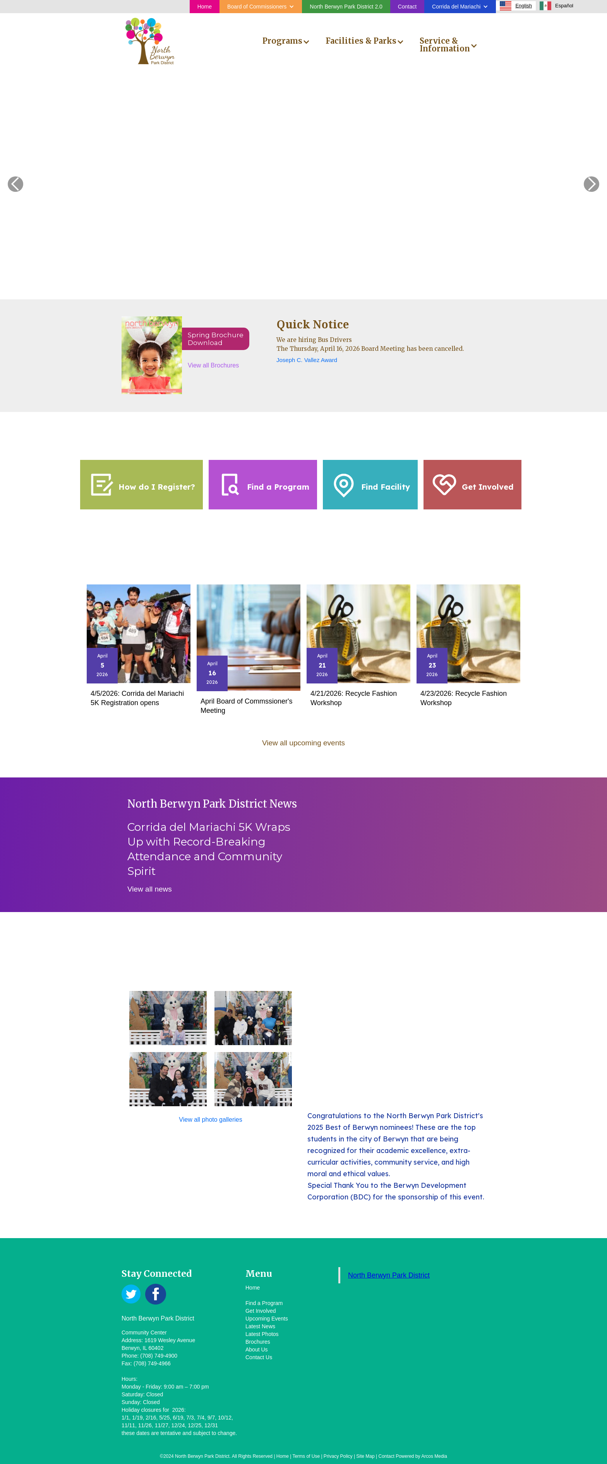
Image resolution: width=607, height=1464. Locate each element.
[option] (556, 5)
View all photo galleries (210, 1119)
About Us (256, 1349)
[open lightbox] (168, 1018)
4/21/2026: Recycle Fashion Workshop (353, 698)
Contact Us (258, 1357)
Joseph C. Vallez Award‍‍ (306, 360)
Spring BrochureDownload (215, 339)
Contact (407, 6)
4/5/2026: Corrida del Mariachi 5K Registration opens (137, 698)
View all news (149, 889)
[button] (260, 6)
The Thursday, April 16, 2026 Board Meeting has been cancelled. (370, 348)
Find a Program (264, 1303)
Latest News (260, 1326)
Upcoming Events (266, 1318)
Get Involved (260, 1311)
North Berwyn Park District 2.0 (346, 6)
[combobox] (516, 5)
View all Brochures (213, 365)
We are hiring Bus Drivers (314, 339)
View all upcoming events (303, 743)
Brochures (257, 1342)
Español (556, 5)
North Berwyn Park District (389, 1275)
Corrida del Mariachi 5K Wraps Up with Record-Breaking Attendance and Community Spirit (208, 849)
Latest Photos (262, 1334)
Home (204, 6)
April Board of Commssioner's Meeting (247, 705)
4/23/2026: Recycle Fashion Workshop (463, 698)
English (516, 5)
